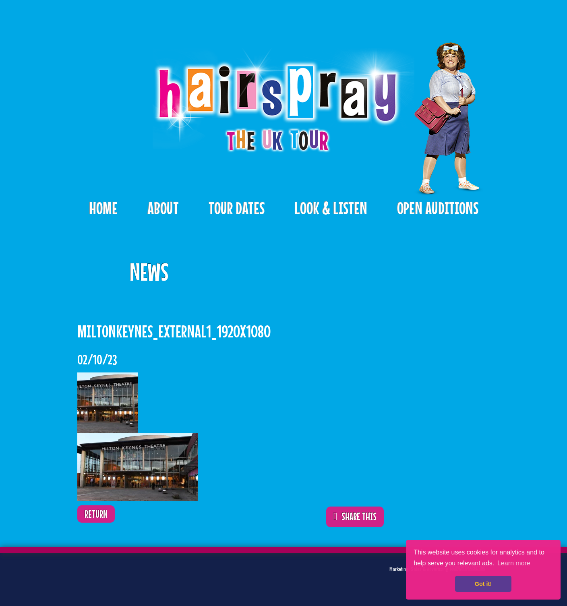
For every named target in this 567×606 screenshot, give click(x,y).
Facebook (129, 576)
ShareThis (366, 266)
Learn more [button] (513, 563)
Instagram (154, 576)
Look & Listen (330, 208)
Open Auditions (437, 208)
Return (96, 514)
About (163, 208)
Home (103, 208)
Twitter (104, 576)
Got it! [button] (483, 584)
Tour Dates (237, 208)
